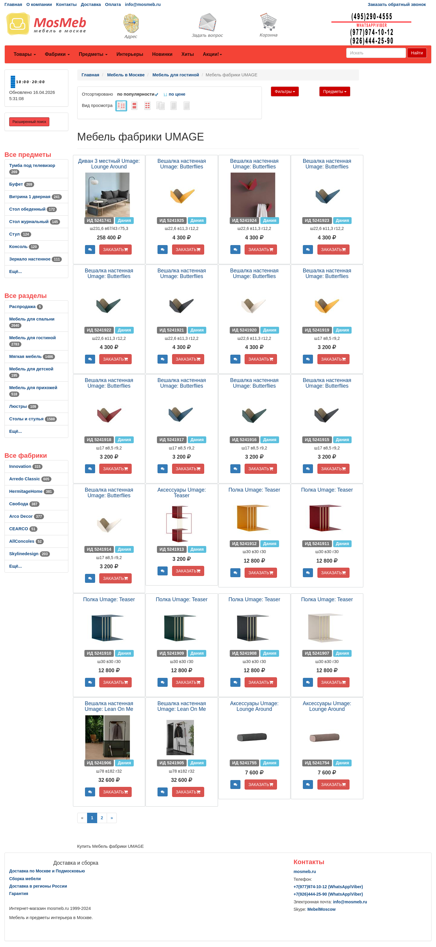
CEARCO (23, 528)
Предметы (93, 54)
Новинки (162, 54)
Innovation (26, 466)
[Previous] (82, 818)
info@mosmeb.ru (143, 4)
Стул (20, 234)
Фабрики (57, 54)
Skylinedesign (29, 553)
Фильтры (285, 91)
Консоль (24, 246)
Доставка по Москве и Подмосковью (47, 871)
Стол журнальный (34, 221)
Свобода (24, 503)
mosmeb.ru (305, 871)
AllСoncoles (26, 541)
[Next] (112, 818)
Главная (13, 4)
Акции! (212, 54)
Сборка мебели (25, 878)
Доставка (91, 4)
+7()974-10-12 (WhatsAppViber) (328, 886)
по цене (174, 94)
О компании (39, 4)
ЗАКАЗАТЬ (115, 249)
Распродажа (26, 306)
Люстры (23, 406)
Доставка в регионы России (38, 886)
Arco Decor (26, 516)
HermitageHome (31, 491)
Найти (417, 52)
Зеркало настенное (35, 259)
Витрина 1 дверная (35, 196)
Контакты (66, 4)
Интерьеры (130, 54)
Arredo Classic (30, 478)
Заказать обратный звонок (397, 4)
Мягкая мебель (32, 356)
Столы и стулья (33, 418)
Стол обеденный (33, 209)
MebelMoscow (321, 909)
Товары (25, 54)
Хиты (187, 54)
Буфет (21, 184)
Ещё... (15, 271)
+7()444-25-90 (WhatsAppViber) (328, 894)
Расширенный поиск (29, 122)
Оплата (113, 4)
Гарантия (18, 893)
